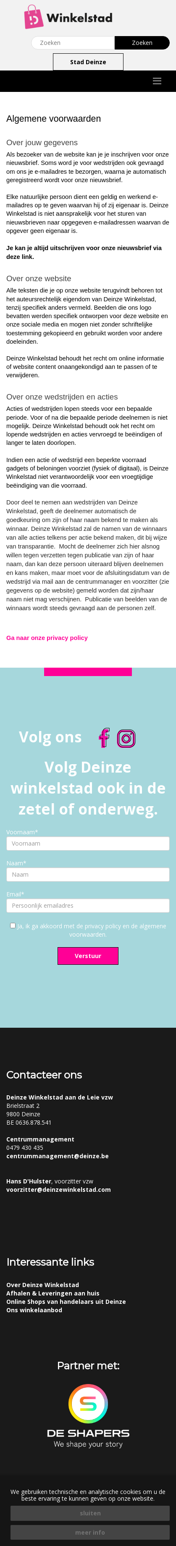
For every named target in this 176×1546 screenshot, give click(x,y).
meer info (90, 1532)
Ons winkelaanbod (34, 1310)
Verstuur (88, 956)
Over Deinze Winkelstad (42, 1285)
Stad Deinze (88, 62)
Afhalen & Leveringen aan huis (53, 1293)
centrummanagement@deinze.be (57, 1156)
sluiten (90, 1513)
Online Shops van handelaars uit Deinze (66, 1302)
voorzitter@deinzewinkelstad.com (58, 1189)
